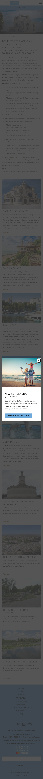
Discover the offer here (19, 416)
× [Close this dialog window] (39, 360)
